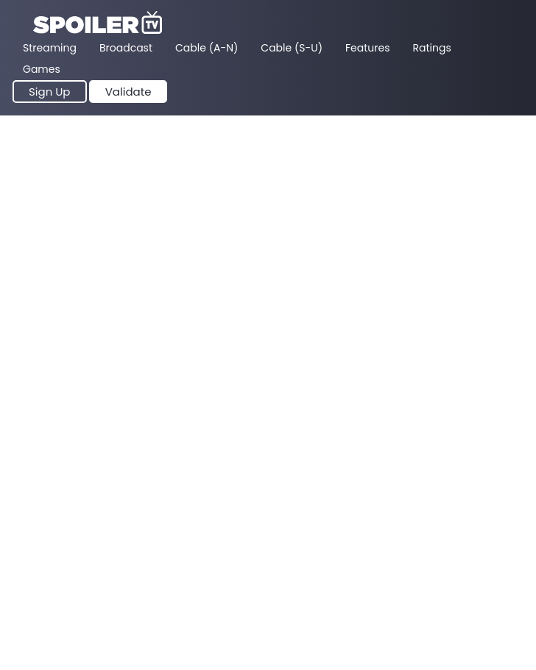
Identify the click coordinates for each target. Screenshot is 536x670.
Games (41, 69)
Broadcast (125, 47)
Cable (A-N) (206, 47)
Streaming (50, 47)
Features (367, 47)
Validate (128, 91)
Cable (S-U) (291, 47)
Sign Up (50, 91)
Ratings (432, 47)
